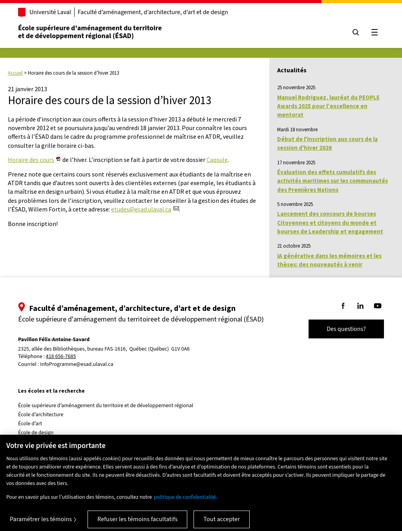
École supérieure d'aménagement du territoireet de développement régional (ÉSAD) (90, 32)
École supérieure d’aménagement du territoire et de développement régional (105, 406)
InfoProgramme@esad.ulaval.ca (76, 364)
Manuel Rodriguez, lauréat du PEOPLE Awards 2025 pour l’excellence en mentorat (328, 106)
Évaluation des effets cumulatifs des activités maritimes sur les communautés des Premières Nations (332, 180)
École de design (35, 433)
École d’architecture (41, 415)
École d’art (30, 424)
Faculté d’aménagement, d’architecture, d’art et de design (153, 12)
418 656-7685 (61, 356)
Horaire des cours (31, 160)
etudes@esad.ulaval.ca (141, 209)
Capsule (217, 160)
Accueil (15, 73)
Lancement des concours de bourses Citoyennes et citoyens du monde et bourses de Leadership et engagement (330, 222)
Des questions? (346, 329)
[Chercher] (355, 32)
